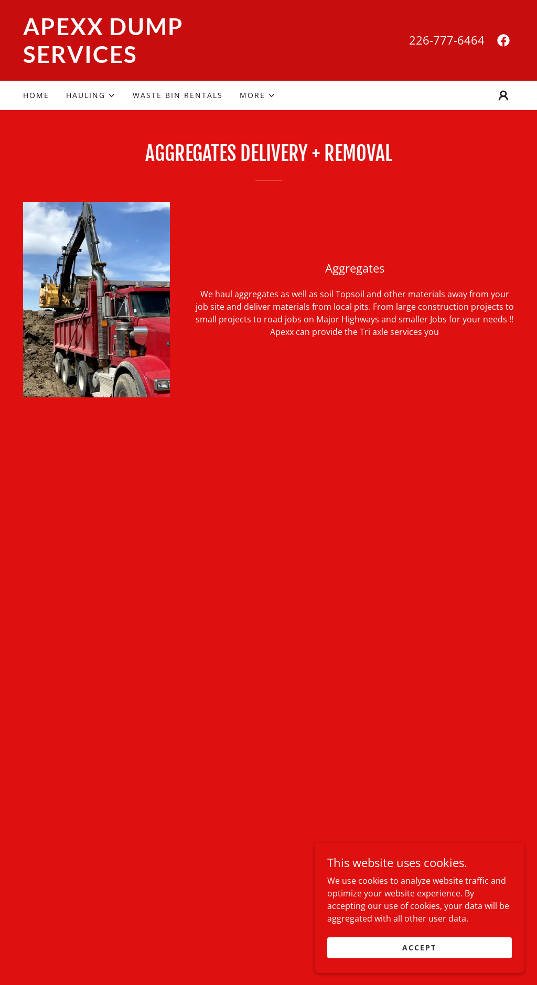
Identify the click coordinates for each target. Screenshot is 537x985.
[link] (145, 60)
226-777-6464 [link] (447, 40)
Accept (419, 947)
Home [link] (36, 95)
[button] (91, 95)
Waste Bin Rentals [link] (178, 95)
